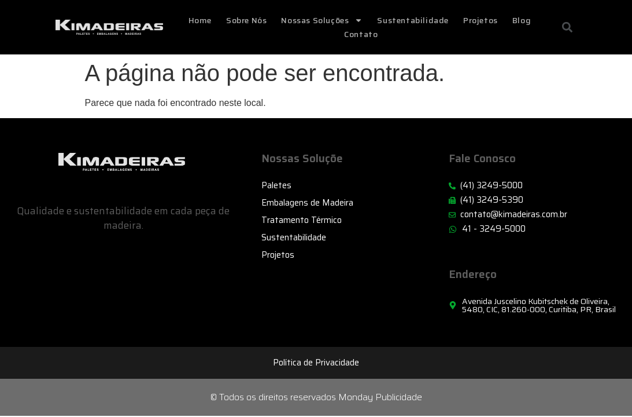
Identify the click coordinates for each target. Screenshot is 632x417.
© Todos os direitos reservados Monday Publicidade (316, 397)
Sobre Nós (246, 20)
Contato (361, 34)
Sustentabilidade (413, 20)
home (200, 20)
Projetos (480, 20)
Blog (521, 20)
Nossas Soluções (322, 20)
